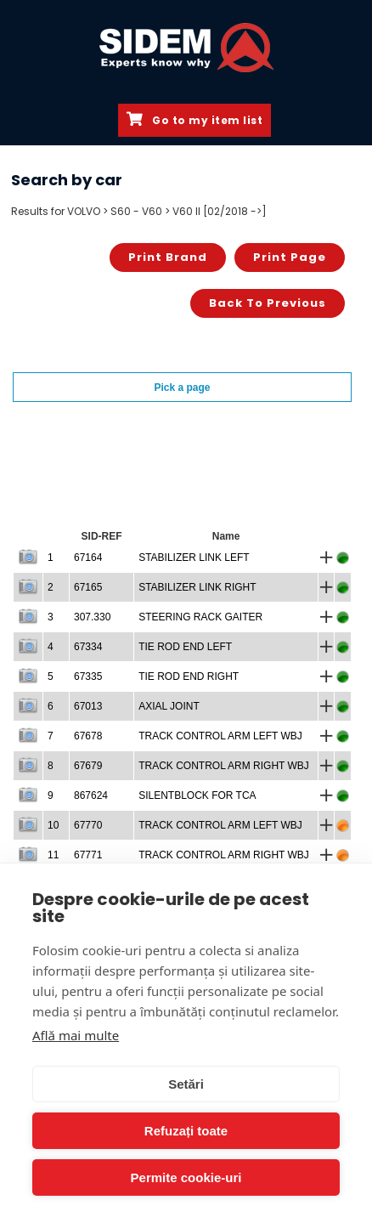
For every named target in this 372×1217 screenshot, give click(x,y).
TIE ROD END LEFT (185, 647)
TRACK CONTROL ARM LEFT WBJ (220, 736)
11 (53, 855)
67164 (88, 557)
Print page (289, 257)
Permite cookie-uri (186, 1177)
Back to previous (267, 303)
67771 (88, 855)
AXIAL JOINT (169, 706)
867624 (91, 795)
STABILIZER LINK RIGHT (197, 587)
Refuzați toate (186, 1131)
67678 (88, 736)
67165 (88, 587)
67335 (88, 676)
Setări (186, 1084)
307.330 (92, 617)
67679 (88, 766)
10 (53, 825)
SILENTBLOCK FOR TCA (197, 795)
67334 (88, 647)
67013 (88, 706)
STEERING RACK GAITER (200, 617)
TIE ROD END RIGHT (188, 676)
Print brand (167, 257)
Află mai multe (75, 1035)
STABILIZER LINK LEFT (193, 557)
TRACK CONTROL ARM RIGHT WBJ (223, 766)
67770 (88, 825)
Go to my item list (194, 119)
